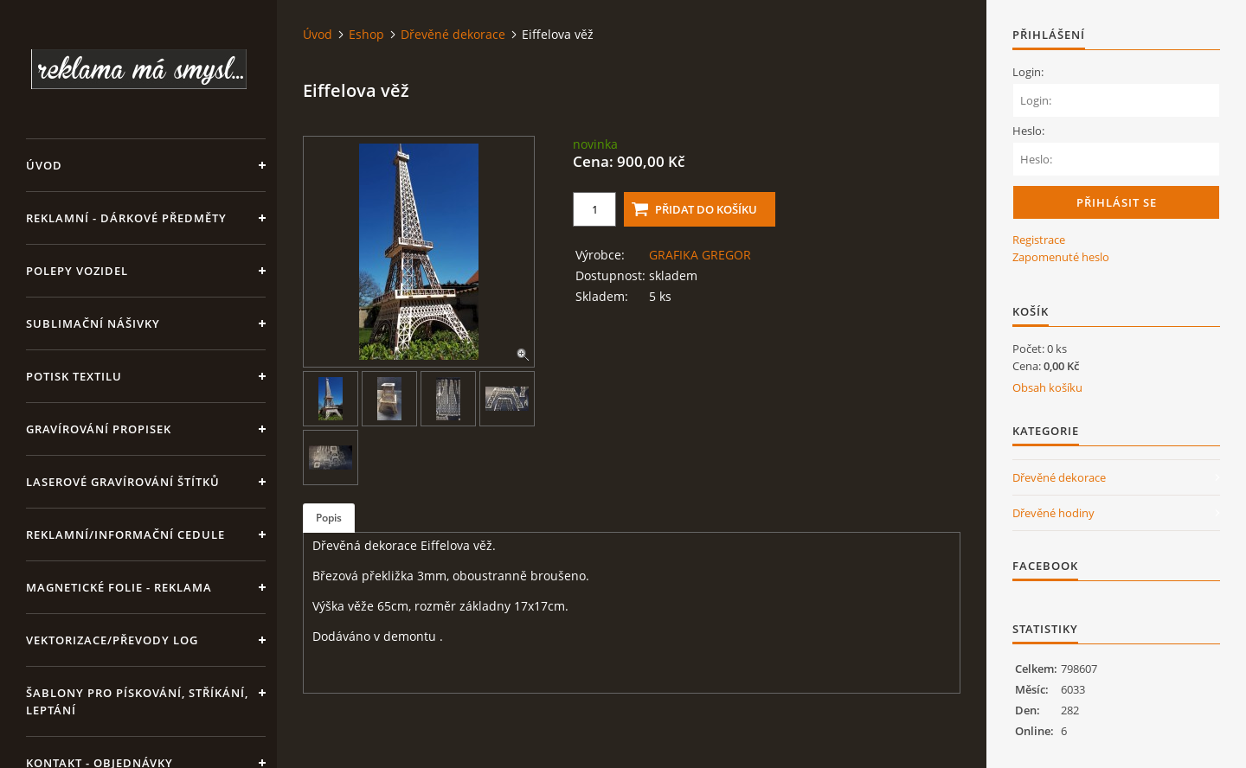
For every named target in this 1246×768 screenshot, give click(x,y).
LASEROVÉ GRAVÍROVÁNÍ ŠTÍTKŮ (123, 482)
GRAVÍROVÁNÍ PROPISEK (98, 429)
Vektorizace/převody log (112, 640)
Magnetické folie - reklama (119, 587)
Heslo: (1028, 130)
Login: (1028, 72)
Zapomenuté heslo (1060, 257)
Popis (329, 517)
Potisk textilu (74, 376)
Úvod (44, 165)
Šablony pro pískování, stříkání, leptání (137, 701)
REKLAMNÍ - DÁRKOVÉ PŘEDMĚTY (126, 218)
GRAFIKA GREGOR (700, 254)
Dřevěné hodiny (1053, 513)
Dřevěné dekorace (453, 34)
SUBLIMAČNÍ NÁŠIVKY (93, 323)
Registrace (1038, 239)
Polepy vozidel (77, 270)
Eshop (366, 34)
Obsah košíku (1047, 387)
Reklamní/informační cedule (125, 534)
